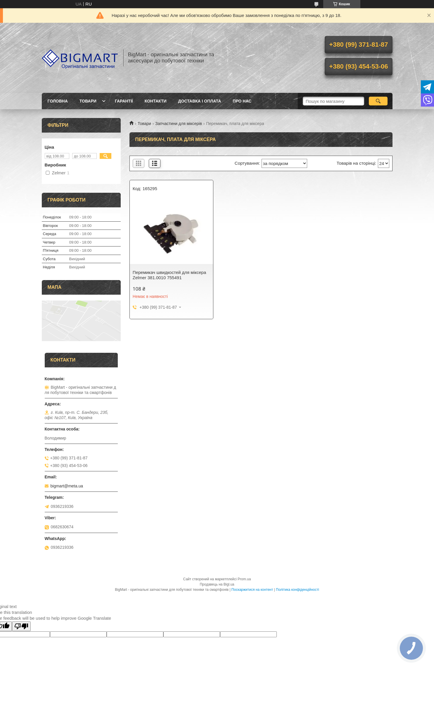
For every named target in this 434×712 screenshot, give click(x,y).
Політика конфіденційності (297, 590)
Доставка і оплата (199, 101)
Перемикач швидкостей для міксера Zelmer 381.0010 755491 (169, 275)
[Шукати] (378, 101)
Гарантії (124, 101)
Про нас (242, 101)
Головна (58, 101)
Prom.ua (244, 579)
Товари (87, 101)
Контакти (156, 101)
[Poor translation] (21, 626)
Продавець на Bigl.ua (217, 584)
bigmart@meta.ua (67, 486)
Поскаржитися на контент (252, 590)
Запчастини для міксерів (178, 123)
